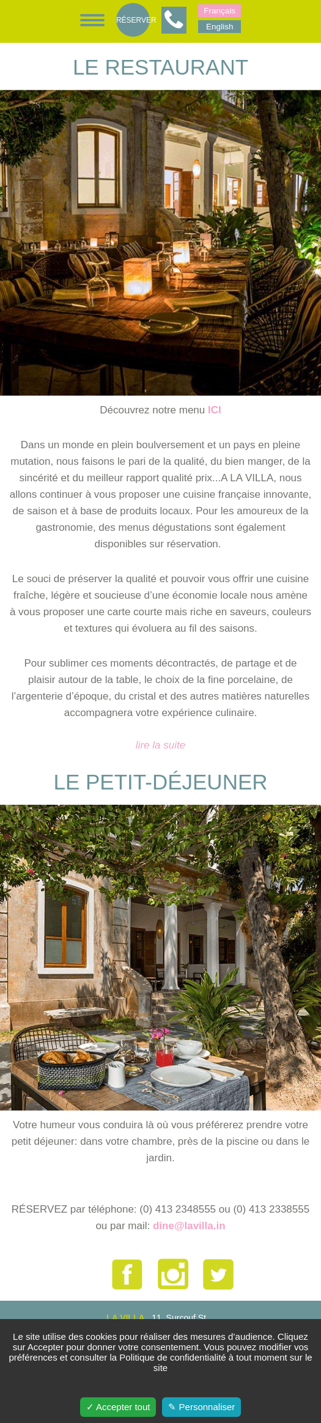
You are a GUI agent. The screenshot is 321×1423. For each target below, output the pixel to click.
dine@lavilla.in (189, 1226)
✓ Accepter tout (118, 1407)
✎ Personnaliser (201, 1407)
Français (219, 10)
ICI (214, 410)
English (219, 26)
